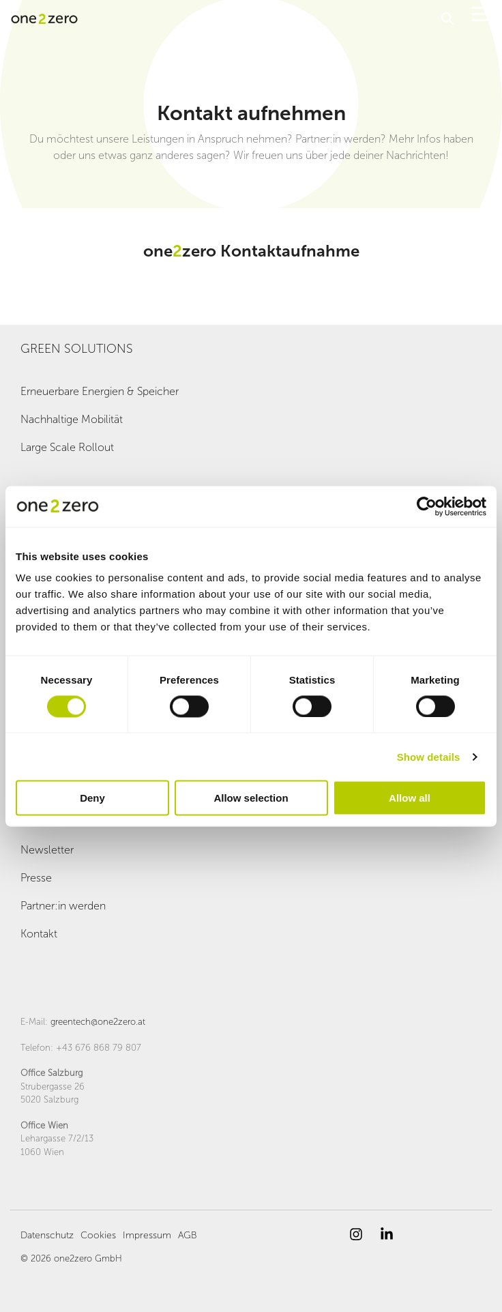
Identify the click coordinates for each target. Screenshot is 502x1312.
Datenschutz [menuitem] (47, 1235)
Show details (428, 756)
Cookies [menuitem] (98, 1235)
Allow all (409, 798)
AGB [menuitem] (187, 1235)
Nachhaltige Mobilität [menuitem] (71, 419)
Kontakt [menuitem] (38, 933)
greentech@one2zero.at (97, 1022)
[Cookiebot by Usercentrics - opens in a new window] (426, 506)
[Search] (447, 18)
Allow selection (250, 798)
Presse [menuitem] (36, 877)
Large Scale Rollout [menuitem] (67, 447)
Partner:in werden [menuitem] (63, 905)
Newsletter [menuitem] (47, 849)
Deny (92, 798)
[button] (482, 13)
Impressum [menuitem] (147, 1235)
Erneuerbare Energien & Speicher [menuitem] (99, 391)
